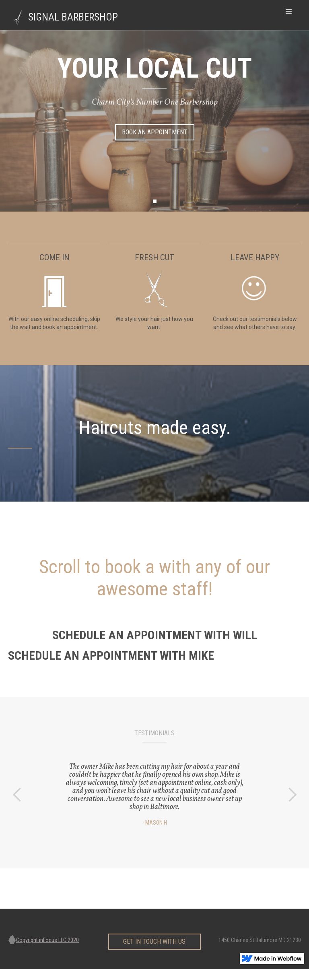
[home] (69, 15)
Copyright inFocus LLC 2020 (47, 940)
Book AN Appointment (154, 132)
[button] (289, 11)
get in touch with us (154, 939)
